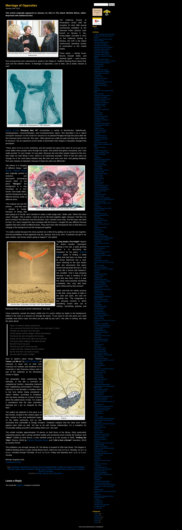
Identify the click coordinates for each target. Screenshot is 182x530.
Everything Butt (99, 64)
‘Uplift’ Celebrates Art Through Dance (105, 34)
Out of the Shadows (100, 147)
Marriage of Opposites (21, 5)
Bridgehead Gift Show (101, 306)
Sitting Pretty (98, 158)
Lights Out (97, 192)
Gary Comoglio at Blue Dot (102, 327)
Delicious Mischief (100, 210)
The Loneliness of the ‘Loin (102, 224)
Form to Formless (99, 308)
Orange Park (98, 277)
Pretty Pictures (99, 455)
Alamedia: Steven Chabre (102, 59)
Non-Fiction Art (99, 394)
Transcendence (99, 413)
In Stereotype (98, 222)
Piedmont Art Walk (100, 253)
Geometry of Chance (100, 194)
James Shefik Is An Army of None (104, 406)
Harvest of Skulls (99, 318)
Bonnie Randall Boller (16, 171)
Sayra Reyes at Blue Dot (101, 301)
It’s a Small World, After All (102, 189)
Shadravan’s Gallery (100, 132)
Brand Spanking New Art (101, 215)
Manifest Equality (99, 444)
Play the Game (99, 432)
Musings (97, 519)
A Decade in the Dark (101, 451)
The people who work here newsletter (105, 484)
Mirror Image (98, 422)
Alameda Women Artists (101, 339)
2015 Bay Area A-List (100, 83)
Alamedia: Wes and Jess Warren (104, 47)
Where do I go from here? (102, 436)
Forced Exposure (99, 393)
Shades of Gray (99, 375)
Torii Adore (98, 68)
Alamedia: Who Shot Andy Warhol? (104, 199)
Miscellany (98, 517)
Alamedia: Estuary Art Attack (102, 95)
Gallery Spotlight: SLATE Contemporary (101, 287)
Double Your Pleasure (101, 439)
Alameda (15, 467)
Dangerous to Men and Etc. (102, 252)
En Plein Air (98, 346)
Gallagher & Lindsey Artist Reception (105, 423)
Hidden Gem (98, 229)
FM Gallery (98, 206)
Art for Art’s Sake (99, 265)
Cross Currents (99, 417)
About (96, 28)
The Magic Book (99, 294)
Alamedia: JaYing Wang (101, 116)
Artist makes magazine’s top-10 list (104, 360)
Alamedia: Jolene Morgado (102, 52)
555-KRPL (97, 367)
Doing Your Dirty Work (101, 187)
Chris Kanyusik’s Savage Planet (103, 453)
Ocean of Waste (99, 317)
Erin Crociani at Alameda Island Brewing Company (103, 39)
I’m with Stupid (99, 363)
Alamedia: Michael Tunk (101, 139)
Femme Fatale (99, 113)
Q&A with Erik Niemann (101, 398)
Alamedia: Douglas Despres (102, 159)
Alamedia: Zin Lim (100, 80)
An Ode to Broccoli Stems (102, 42)
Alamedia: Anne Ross (101, 227)
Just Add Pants (99, 381)
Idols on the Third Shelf (101, 299)
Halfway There (99, 177)
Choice (97, 156)
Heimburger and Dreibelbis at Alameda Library (102, 297)
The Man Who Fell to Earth (102, 246)
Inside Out (97, 140)
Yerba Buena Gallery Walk (102, 481)
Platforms (97, 133)
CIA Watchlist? (99, 501)
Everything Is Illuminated (101, 410)
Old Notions (98, 334)
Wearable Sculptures (100, 313)
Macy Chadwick (31, 361)
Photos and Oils (99, 344)
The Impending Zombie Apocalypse (104, 418)
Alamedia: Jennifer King (101, 51)
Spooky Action (99, 450)
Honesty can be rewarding (102, 504)
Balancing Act (98, 291)
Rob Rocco (72, 469)
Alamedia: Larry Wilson (101, 97)
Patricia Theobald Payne (37, 440)
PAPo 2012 (98, 259)
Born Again (98, 107)
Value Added (98, 304)
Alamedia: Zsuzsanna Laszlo (103, 99)
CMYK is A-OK (99, 76)
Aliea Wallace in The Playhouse (103, 355)
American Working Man (101, 151)
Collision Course (99, 128)
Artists (39, 473)
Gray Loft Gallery (99, 234)
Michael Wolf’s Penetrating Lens (103, 474)
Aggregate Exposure (100, 104)
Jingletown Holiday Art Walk (102, 384)
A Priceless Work (99, 171)
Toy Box (97, 205)
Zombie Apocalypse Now (101, 185)
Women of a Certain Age (101, 323)
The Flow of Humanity (101, 399)
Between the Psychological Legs (104, 396)
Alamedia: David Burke (101, 85)
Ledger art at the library (101, 446)
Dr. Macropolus (99, 310)
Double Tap (98, 232)
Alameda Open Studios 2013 (103, 203)
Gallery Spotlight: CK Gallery (102, 281)
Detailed (97, 272)
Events (46, 473)
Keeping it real (99, 503)
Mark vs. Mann (99, 425)
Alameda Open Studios (101, 274)
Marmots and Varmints (101, 137)
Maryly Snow (11, 130)
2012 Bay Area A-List (100, 284)
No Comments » (56, 473)
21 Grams (97, 458)
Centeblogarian (99, 328)
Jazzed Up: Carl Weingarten (102, 198)
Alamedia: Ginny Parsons (102, 170)
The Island (49, 471)
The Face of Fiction (100, 201)
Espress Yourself (99, 163)
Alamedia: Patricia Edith (101, 236)
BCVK (96, 225)
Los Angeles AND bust (101, 467)
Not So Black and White (101, 389)
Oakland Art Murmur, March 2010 (104, 443)
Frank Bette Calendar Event (102, 325)
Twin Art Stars (98, 168)
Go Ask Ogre (98, 508)
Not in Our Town (99, 356)
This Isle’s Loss (99, 382)
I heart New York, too (100, 471)
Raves (96, 522)
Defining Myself (99, 489)
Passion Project (99, 218)
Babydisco (97, 476)
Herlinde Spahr (13, 469)
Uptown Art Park (99, 196)
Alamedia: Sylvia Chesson (102, 54)
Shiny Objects (98, 374)
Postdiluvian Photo (13, 462)
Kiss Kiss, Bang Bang (101, 164)
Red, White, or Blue (100, 348)
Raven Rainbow (99, 377)
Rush (96, 415)
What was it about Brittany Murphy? (104, 448)
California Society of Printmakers (71, 467)
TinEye (97, 462)
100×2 (96, 149)
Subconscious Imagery (101, 173)
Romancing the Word (100, 191)
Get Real (97, 111)
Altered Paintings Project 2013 (103, 208)
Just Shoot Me (99, 411)
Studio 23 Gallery (99, 178)
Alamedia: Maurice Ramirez (102, 62)
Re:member (98, 337)
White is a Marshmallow (101, 332)
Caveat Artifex (98, 362)
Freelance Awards (100, 118)
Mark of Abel (98, 250)
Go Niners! (98, 121)
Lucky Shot (98, 465)
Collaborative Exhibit (100, 330)
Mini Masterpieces (100, 311)
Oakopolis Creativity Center (102, 123)
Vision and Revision (100, 349)
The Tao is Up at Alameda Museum (104, 369)
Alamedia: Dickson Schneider (103, 255)
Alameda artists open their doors (104, 420)
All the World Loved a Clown (102, 460)
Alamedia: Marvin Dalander (102, 71)
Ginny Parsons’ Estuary (101, 353)
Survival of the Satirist (101, 161)
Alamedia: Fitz (99, 184)
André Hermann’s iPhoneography (104, 238)
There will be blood (100, 437)
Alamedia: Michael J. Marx (102, 152)
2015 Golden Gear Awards (102, 73)
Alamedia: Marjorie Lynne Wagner (104, 269)
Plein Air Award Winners (101, 341)
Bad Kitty (97, 89)
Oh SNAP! (97, 303)
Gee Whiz (97, 217)
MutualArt (97, 479)
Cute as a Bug (99, 175)
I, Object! (97, 499)
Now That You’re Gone (101, 142)
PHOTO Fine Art (99, 182)
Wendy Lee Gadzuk (100, 100)
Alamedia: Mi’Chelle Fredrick (102, 289)
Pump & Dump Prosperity (102, 243)
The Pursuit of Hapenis (101, 267)
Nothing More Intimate (101, 44)
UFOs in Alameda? (100, 365)
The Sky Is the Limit (100, 372)
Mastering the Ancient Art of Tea (103, 82)
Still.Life (97, 342)
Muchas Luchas (99, 276)
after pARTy (98, 241)
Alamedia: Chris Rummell (102, 102)
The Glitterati (98, 166)
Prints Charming (99, 231)
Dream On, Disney (100, 370)
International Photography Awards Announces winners (103, 497)
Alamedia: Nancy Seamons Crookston (105, 61)
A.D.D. (96, 245)
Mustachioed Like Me (101, 391)
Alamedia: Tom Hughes (101, 220)
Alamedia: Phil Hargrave (101, 69)
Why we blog (98, 477)
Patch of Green (99, 430)
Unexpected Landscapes (101, 120)
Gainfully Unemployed (101, 472)
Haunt (96, 87)
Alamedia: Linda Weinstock (102, 45)
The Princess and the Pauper (103, 408)
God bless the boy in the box (102, 483)
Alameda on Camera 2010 (102, 434)
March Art (97, 441)
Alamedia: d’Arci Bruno (101, 279)
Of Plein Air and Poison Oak (102, 335)
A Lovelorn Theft (99, 66)
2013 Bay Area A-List (100, 213)
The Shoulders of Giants (101, 260)
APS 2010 (97, 429)
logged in (20, 485)
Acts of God (98, 127)
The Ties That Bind (100, 248)
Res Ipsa (97, 270)
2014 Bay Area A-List (100, 135)
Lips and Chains (99, 93)
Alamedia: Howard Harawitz (102, 49)
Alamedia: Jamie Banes (101, 78)
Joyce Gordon (98, 114)
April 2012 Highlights (100, 283)
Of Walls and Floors (100, 106)
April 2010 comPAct (100, 427)
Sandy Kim (98, 180)
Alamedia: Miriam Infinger (102, 125)
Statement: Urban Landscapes (103, 469)
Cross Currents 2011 (100, 351)
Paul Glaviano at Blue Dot (102, 315)
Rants (96, 520)
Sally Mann (98, 494)
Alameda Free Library (29, 467)
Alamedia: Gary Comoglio (102, 239)
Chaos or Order (99, 293)
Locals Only (98, 257)
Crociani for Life (99, 404)
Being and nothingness (101, 464)
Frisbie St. (97, 457)
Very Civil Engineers (100, 154)
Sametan (97, 211)
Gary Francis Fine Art (100, 130)
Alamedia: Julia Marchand (102, 109)
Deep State (98, 75)
